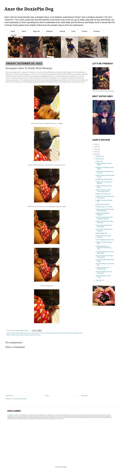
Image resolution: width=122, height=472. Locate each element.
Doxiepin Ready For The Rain (103, 207)
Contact (13, 35)
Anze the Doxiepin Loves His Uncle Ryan (103, 272)
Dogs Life (36, 31)
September (99, 280)
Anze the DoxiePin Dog (28, 9)
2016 (95, 144)
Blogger (64, 467)
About (24, 31)
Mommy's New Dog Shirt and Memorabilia (103, 226)
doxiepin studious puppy (17, 335)
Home (13, 31)
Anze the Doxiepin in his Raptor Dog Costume (104, 256)
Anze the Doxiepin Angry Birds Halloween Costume (104, 217)
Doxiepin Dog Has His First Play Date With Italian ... (104, 210)
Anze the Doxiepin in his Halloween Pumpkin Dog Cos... (103, 247)
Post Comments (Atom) (20, 398)
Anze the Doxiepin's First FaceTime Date (102, 268)
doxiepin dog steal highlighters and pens (20, 333)
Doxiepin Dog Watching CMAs (104, 179)
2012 (95, 154)
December (99, 156)
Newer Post (9, 395)
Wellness (49, 31)
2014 (95, 149)
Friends (84, 31)
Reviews (97, 31)
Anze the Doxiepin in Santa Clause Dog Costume (103, 190)
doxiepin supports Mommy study (32, 335)
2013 (95, 151)
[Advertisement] (32, 423)
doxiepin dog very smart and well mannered (43, 333)
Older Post (84, 395)
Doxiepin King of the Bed (102, 204)
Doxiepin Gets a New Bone (103, 194)
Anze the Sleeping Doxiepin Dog (104, 239)
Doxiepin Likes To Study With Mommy (63, 333)
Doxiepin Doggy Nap (101, 233)
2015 (95, 146)
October (98, 161)
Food (73, 31)
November (99, 159)
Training (62, 31)
